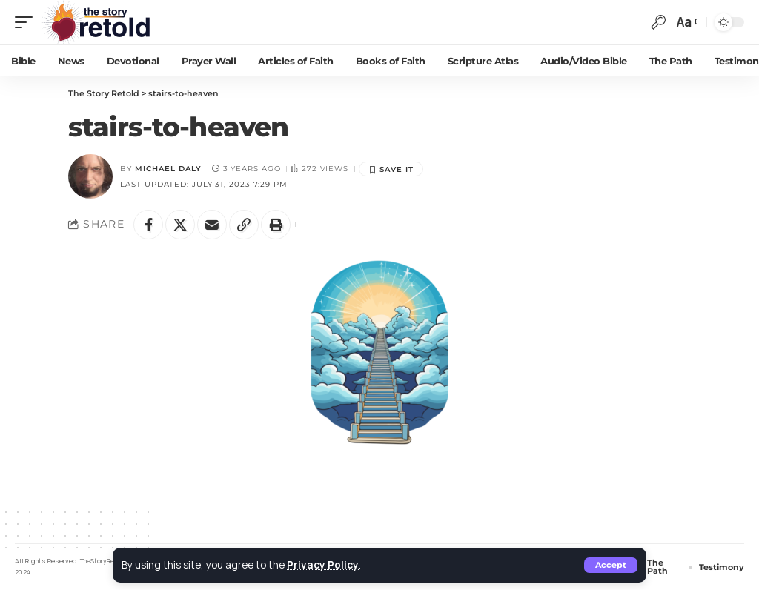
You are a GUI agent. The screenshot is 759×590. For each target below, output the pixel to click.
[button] (610, 565)
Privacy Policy (323, 564)
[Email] (212, 224)
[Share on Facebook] (148, 224)
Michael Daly (168, 168)
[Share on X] (180, 224)
